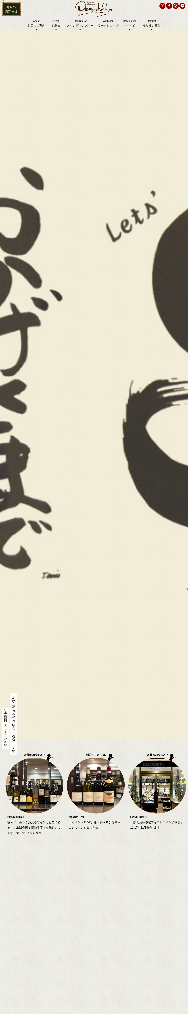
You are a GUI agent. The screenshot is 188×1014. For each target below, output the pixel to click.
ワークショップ (108, 25)
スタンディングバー (80, 25)
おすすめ (130, 25)
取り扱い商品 (152, 25)
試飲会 (56, 25)
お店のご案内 (36, 25)
